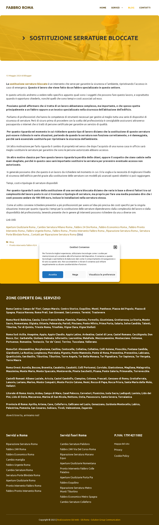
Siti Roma (85, 520)
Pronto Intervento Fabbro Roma (87, 230)
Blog (131, 7)
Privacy (118, 449)
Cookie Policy (121, 455)
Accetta (53, 274)
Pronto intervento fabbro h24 (23, 245)
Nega (75, 274)
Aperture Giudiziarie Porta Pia (76, 477)
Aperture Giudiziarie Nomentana (78, 463)
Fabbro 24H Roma (16, 449)
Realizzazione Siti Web (68, 520)
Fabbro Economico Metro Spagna (78, 496)
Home (103, 7)
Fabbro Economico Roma (113, 227)
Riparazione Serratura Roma (122, 230)
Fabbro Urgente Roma (39, 230)
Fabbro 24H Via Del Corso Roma (78, 449)
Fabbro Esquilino (69, 482)
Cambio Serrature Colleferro (75, 502)
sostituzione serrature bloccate (29, 83)
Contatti (144, 7)
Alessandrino (26, 349)
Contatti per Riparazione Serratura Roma (53, 234)
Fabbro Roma (19, 8)
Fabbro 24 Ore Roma (86, 227)
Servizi (118, 7)
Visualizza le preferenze (102, 274)
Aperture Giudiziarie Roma (21, 227)
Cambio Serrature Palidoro (75, 444)
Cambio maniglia (15, 459)
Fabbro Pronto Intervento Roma (23, 490)
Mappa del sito (121, 443)
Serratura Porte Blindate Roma (23, 475)
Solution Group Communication (105, 520)
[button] (115, 247)
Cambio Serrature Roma (19, 470)
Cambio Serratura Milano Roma (55, 227)
